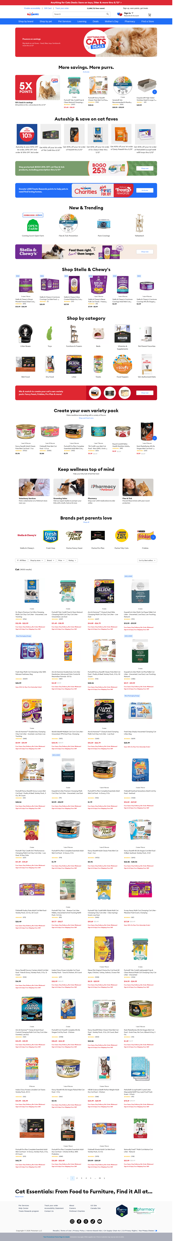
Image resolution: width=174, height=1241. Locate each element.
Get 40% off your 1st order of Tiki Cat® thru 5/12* (50, 148)
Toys (50, 346)
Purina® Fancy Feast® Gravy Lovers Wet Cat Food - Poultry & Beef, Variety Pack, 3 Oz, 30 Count (31, 793)
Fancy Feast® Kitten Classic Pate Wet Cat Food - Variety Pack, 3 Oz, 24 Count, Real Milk (103, 1032)
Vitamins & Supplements (122, 347)
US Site (94, 1205)
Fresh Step (50, 548)
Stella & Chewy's (27, 548)
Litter (74, 377)
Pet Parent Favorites (146, 346)
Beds (98, 346)
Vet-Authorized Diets (147, 377)
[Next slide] (153, 537)
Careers (72, 1208)
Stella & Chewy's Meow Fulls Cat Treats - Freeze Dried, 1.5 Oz (97, 301)
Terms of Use (66, 1231)
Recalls (56, 1231)
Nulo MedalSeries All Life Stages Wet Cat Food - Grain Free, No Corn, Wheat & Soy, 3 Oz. (139, 1032)
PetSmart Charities (77, 1211)
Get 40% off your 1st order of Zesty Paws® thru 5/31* (121, 147)
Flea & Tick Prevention (68, 236)
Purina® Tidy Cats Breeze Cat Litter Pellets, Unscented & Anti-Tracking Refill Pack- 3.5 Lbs (66, 912)
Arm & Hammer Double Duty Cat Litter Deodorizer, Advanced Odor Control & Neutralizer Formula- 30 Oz (66, 674)
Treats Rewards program (29, 1211)
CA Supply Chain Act (112, 1231)
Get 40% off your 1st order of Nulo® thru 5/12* (74, 148)
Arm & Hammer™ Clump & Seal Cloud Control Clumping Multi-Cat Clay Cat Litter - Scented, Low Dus (32, 1032)
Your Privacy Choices (148, 1230)
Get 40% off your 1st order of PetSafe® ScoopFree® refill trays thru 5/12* (145, 149)
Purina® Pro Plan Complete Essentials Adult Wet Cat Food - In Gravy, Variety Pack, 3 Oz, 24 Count (32, 1151)
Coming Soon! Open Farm (33, 236)
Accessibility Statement (54, 1208)
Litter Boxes (25, 346)
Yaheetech (139, 236)
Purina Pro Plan (98, 548)
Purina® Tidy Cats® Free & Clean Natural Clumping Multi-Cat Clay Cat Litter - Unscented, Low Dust (67, 614)
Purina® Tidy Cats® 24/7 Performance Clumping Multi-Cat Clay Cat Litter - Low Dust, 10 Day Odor (31, 853)
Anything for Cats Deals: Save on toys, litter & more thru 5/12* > (86, 2)
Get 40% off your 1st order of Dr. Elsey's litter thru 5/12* (98, 149)
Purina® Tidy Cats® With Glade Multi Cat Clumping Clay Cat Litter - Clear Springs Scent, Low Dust (103, 912)
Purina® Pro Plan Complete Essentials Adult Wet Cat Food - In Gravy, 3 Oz (74, 448)
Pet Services (24, 1205)
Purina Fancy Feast (74, 548)
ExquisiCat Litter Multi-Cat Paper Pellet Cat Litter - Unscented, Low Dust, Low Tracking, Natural (140, 614)
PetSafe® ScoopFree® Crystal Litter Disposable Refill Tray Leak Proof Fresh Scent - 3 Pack (138, 1092)
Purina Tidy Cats (121, 548)
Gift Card (47, 8)
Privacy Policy (79, 1231)
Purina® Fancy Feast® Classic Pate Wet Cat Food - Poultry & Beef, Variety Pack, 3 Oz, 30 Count (104, 674)
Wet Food (25, 377)
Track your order (62, 8)
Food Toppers (122, 377)
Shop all (86, 522)
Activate (86, 72)
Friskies (145, 548)
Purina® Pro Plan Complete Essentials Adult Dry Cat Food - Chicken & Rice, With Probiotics (68, 1151)
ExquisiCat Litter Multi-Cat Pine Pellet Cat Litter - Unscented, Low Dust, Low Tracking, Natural (140, 674)
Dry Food (50, 377)
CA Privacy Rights (129, 1231)
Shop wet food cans (86, 418)
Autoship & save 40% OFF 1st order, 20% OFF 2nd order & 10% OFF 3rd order (27, 149)
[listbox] (86, 139)
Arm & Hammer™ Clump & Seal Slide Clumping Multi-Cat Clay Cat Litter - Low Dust (103, 614)
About (71, 1205)
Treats (98, 377)
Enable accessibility (32, 8)
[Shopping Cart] (152, 15)
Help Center (23, 1208)
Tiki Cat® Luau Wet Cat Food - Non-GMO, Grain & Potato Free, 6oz (97, 448)
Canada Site (96, 1208)
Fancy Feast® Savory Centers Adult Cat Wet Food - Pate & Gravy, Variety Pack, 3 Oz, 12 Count (32, 972)
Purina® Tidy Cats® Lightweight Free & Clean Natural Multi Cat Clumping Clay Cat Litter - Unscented (140, 972)
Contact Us (49, 1211)
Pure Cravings (104, 236)
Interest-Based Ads (94, 1231)
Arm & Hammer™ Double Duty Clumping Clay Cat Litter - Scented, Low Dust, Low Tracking (30, 734)
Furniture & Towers (74, 346)
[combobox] (81, 14)
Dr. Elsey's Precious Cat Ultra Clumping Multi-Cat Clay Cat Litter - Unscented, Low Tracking (31, 614)
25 (100, 1178)
